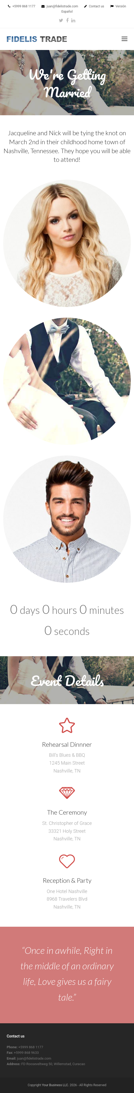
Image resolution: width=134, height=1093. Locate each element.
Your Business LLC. (55, 1085)
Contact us (97, 6)
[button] (124, 39)
